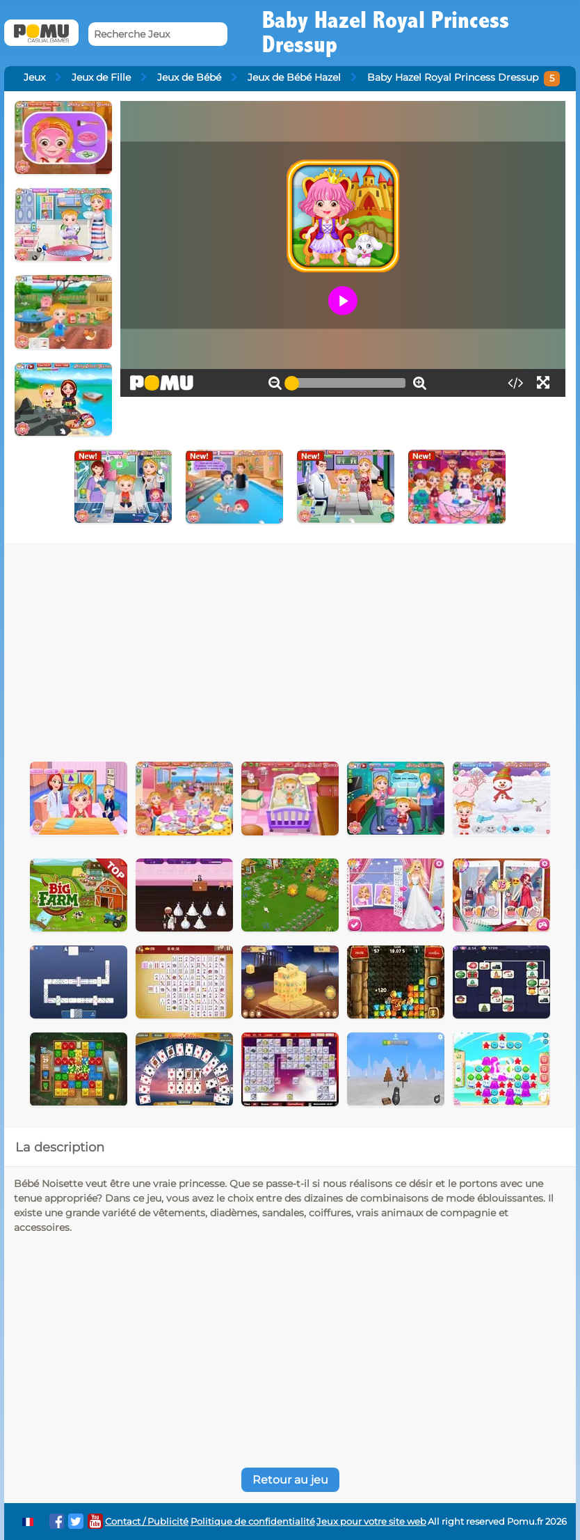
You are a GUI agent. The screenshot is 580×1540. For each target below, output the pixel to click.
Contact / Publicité (146, 1521)
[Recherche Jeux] (157, 34)
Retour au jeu (290, 1479)
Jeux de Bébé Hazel (294, 77)
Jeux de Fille (101, 77)
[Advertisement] (269, 647)
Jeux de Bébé (189, 77)
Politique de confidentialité (253, 1521)
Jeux (34, 77)
